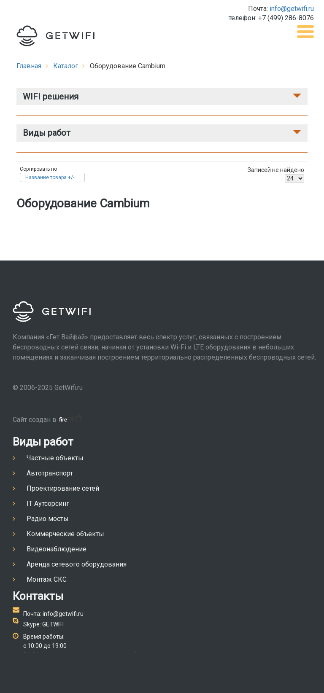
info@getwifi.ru (292, 9)
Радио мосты (48, 519)
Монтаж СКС (47, 579)
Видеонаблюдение (56, 549)
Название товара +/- (49, 177)
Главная (28, 66)
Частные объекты (55, 458)
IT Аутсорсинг (48, 504)
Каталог (65, 66)
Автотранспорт (50, 473)
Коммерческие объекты (65, 534)
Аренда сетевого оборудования (77, 564)
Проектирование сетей (63, 488)
